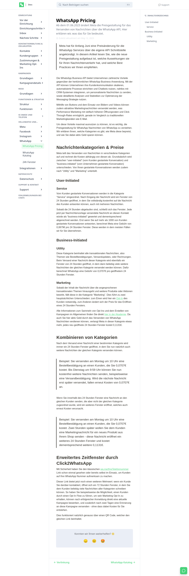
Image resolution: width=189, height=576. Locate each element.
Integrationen (31, 168)
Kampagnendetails (32, 83)
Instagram (31, 136)
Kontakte (31, 51)
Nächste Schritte (31, 38)
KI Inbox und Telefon (31, 116)
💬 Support (163, 4)
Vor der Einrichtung (31, 22)
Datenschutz (31, 179)
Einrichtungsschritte (32, 28)
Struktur (31, 104)
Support (31, 189)
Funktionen (31, 109)
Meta (31, 126)
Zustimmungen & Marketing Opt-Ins (31, 64)
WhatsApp (31, 141)
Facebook (31, 131)
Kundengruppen (31, 55)
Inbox (31, 33)
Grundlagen (31, 78)
